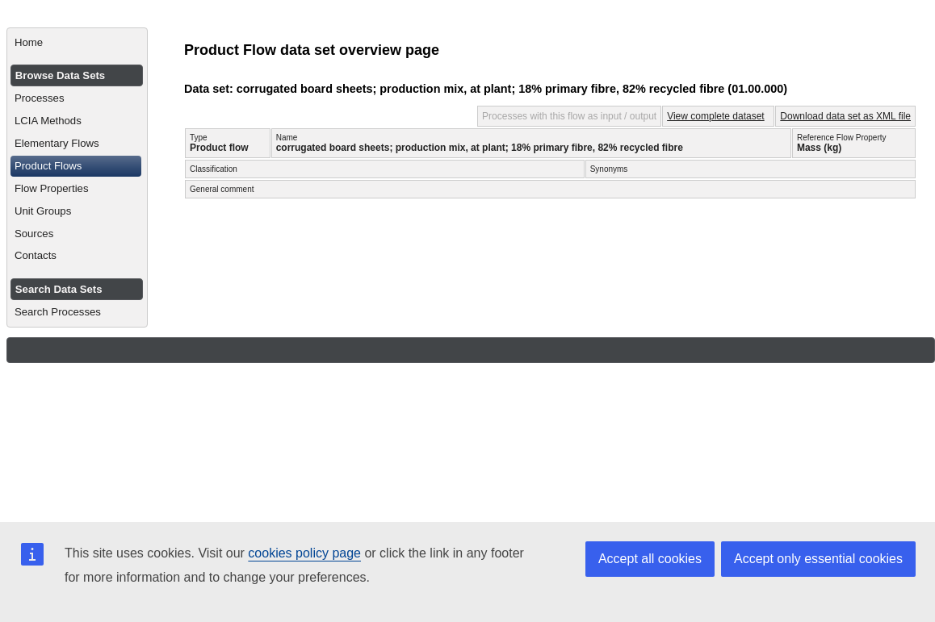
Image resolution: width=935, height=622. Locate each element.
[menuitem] (77, 42)
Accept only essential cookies (818, 559)
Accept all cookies (650, 559)
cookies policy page (304, 553)
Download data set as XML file (845, 116)
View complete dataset (716, 116)
